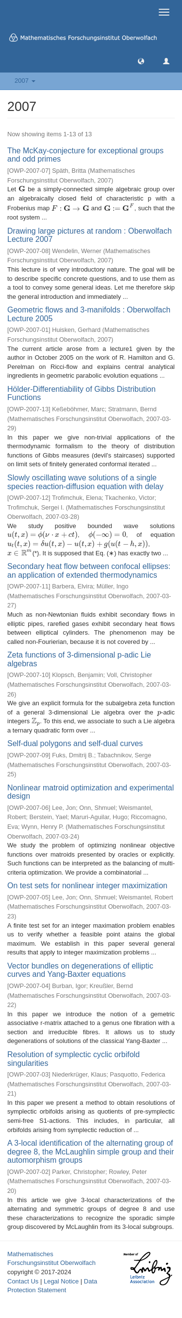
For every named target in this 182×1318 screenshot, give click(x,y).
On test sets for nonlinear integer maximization (87, 885)
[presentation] (21, 189)
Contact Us (22, 1281)
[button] (140, 61)
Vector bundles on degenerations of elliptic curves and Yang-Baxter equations (80, 970)
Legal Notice (61, 1281)
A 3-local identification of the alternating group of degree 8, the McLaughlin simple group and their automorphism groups (90, 1151)
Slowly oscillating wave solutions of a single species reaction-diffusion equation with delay (85, 482)
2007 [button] (25, 80)
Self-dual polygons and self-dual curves (75, 743)
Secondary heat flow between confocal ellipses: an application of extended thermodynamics (88, 570)
